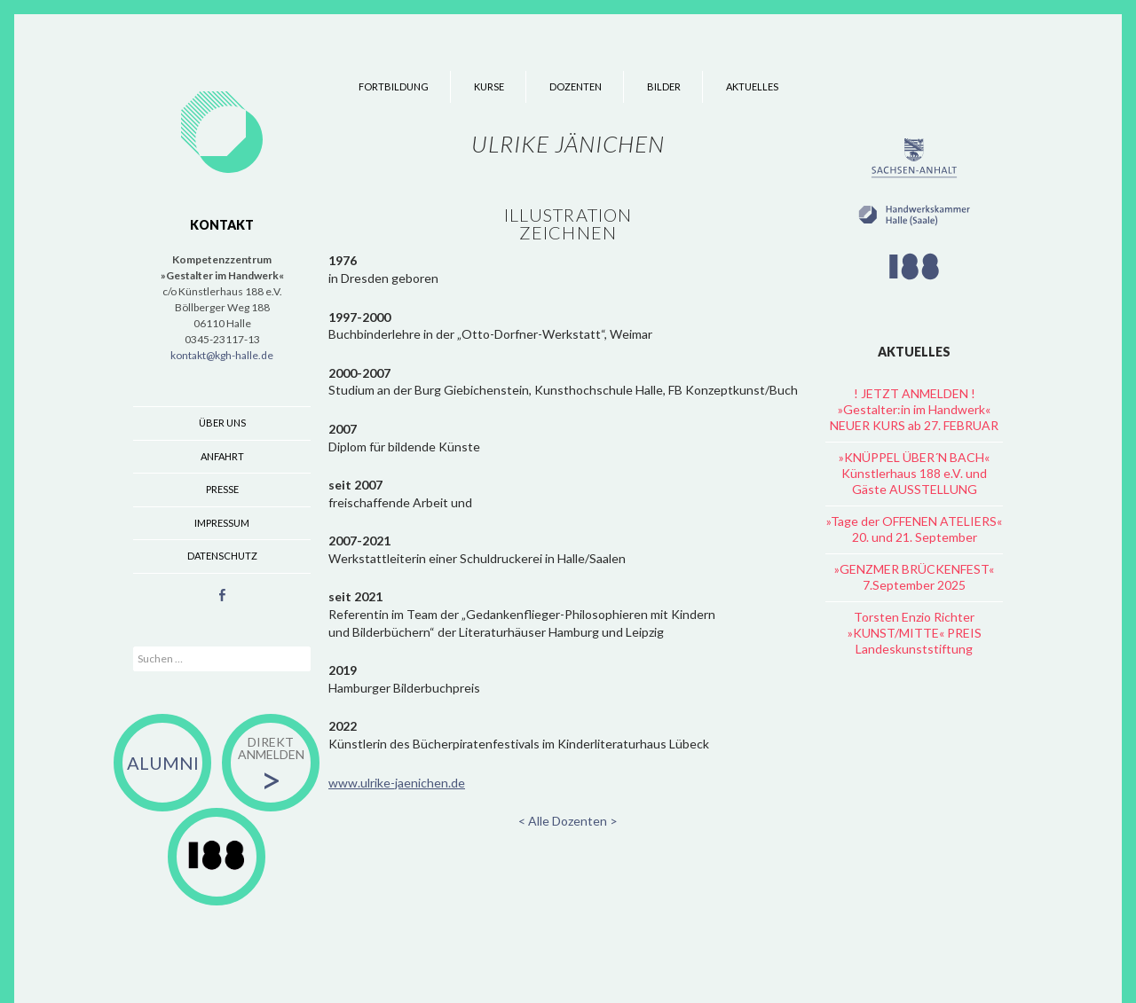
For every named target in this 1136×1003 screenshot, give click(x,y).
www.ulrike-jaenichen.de (396, 782)
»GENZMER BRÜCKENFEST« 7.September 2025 (914, 576)
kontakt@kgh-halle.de (221, 355)
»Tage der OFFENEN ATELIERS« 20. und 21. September (914, 529)
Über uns (222, 422)
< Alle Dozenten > (568, 820)
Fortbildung (394, 86)
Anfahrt (222, 456)
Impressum (221, 523)
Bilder (664, 86)
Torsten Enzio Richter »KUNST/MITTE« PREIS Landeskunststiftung (915, 632)
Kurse (489, 86)
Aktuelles (752, 86)
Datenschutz (222, 555)
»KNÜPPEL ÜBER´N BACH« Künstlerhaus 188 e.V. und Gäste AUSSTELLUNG (914, 473)
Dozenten (575, 86)
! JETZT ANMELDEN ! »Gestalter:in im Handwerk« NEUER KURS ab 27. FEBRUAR (914, 409)
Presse (222, 489)
